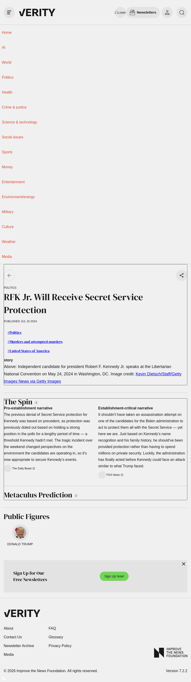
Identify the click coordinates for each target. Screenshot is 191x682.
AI (3, 47)
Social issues (12, 137)
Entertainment (13, 182)
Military (8, 212)
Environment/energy (18, 197)
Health (7, 92)
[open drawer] (9, 12)
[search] (181, 12)
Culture (8, 227)
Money (7, 167)
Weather (9, 242)
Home (7, 32)
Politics (8, 77)
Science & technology (19, 122)
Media (7, 257)
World (6, 62)
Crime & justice (14, 107)
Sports (7, 152)
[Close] (183, 564)
